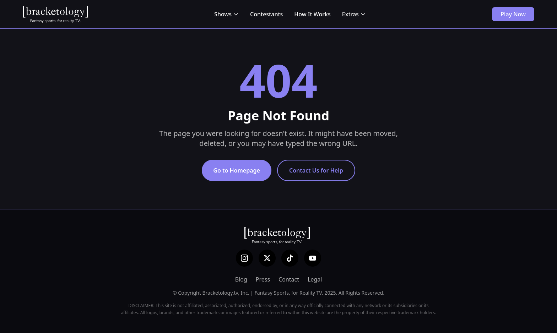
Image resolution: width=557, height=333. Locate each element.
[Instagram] (244, 258)
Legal (315, 279)
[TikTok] (289, 258)
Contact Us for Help (316, 170)
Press (263, 279)
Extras (354, 14)
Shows (226, 14)
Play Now (513, 14)
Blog (241, 279)
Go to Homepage (236, 170)
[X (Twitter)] (267, 258)
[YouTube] (312, 258)
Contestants (266, 14)
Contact (288, 279)
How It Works (312, 14)
